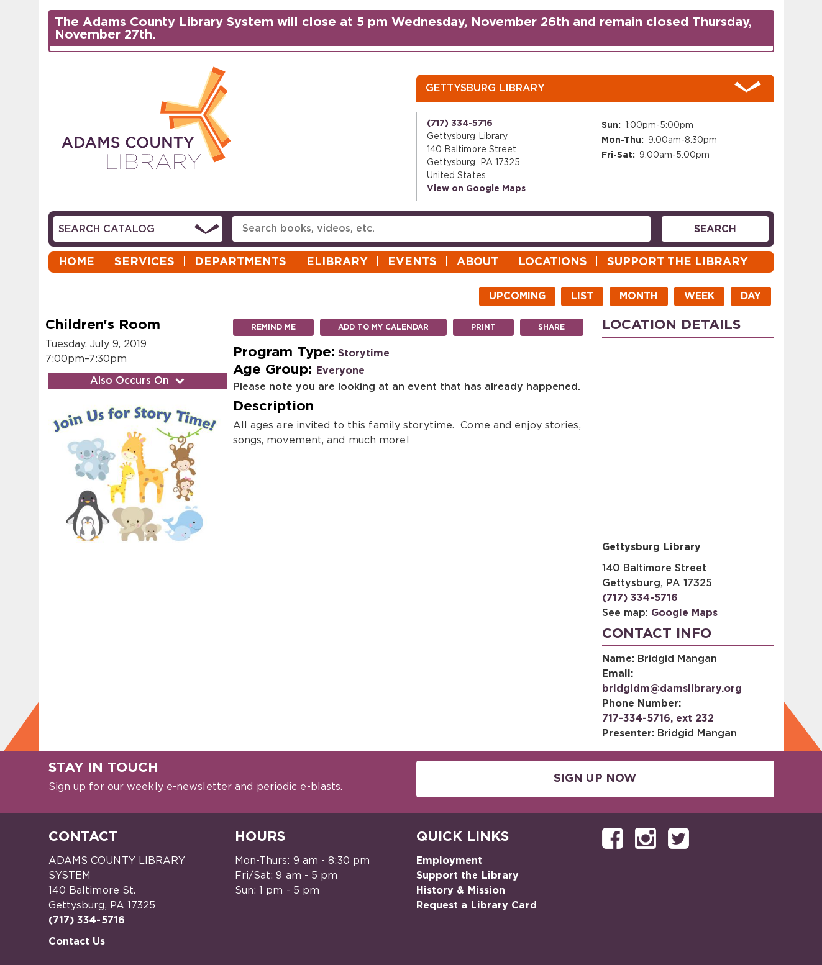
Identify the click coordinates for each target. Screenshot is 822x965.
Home (76, 262)
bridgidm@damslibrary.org (672, 689)
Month (638, 296)
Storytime (364, 353)
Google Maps (684, 613)
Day (751, 296)
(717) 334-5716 (460, 123)
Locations (552, 262)
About (477, 262)
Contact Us (77, 941)
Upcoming (517, 296)
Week (699, 296)
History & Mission (461, 890)
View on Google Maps (476, 188)
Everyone (340, 371)
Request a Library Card (476, 905)
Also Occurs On (138, 381)
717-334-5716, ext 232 (658, 718)
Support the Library (677, 262)
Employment (449, 861)
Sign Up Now (595, 778)
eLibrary (337, 262)
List (582, 296)
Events (412, 262)
